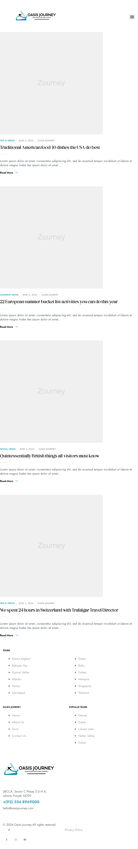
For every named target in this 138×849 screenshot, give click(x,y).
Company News (9, 295)
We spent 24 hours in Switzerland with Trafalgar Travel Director (59, 610)
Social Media (8, 449)
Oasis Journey (46, 140)
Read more (9, 172)
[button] (132, 17)
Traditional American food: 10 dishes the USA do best (50, 148)
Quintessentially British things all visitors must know (49, 456)
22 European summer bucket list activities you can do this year (59, 302)
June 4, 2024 (26, 140)
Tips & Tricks (7, 140)
